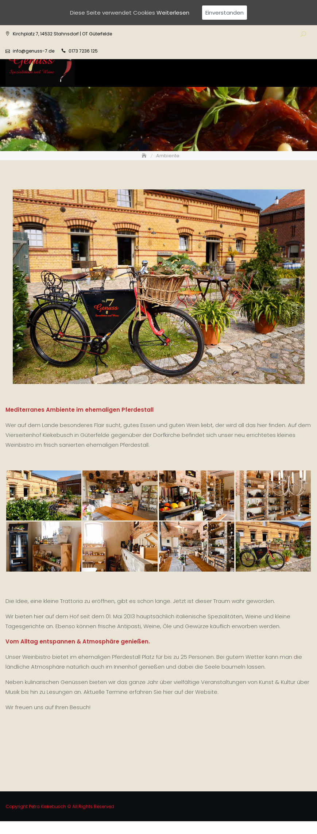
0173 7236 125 (83, 51)
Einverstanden (224, 12)
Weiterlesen (172, 12)
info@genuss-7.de (33, 51)
